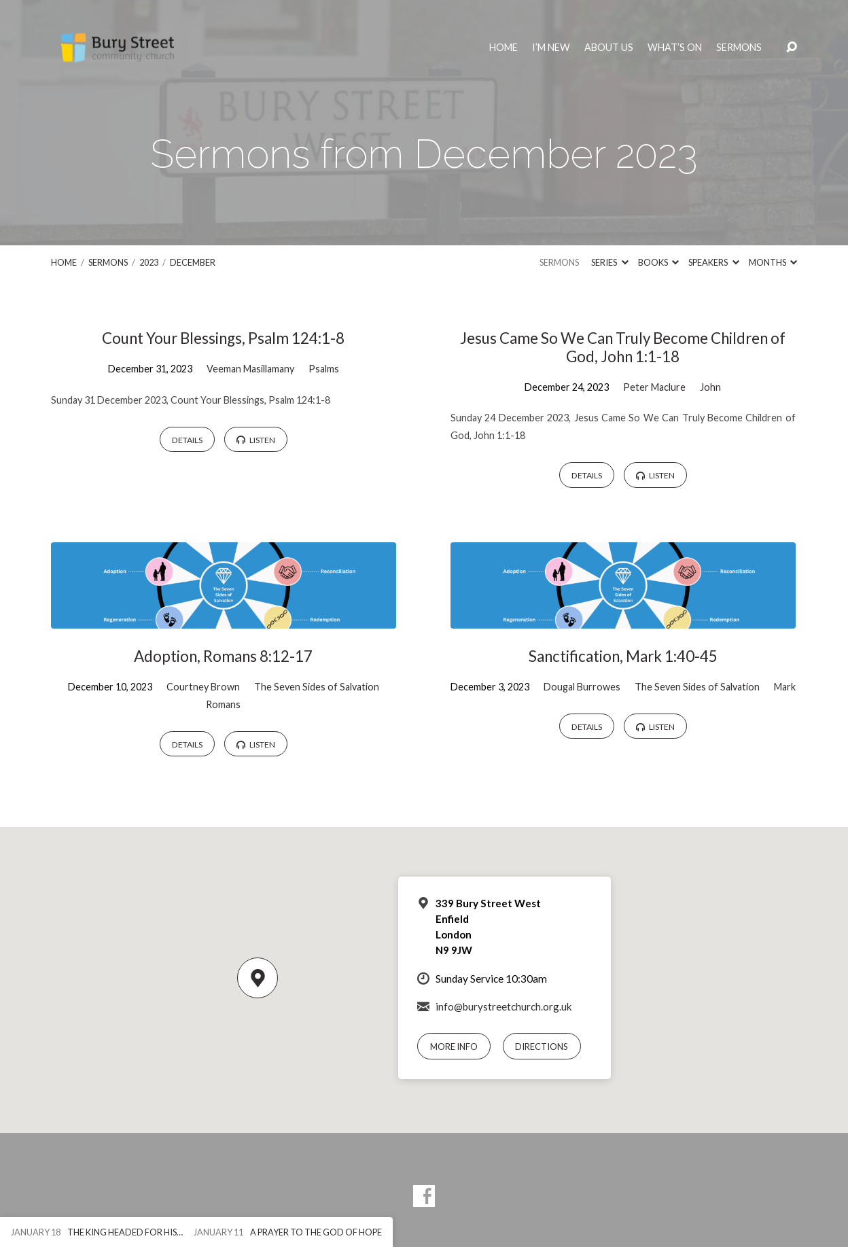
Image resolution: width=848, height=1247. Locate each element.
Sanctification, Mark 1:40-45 (623, 656)
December (192, 262)
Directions (541, 1046)
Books (658, 262)
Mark (785, 686)
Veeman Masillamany (250, 368)
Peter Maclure (654, 387)
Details (187, 440)
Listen (255, 440)
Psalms (323, 368)
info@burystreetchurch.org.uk (504, 1006)
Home (503, 47)
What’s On (675, 47)
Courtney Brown (203, 686)
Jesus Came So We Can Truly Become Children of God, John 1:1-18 (622, 347)
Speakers (713, 262)
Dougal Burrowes (582, 686)
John (710, 387)
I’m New (551, 47)
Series (609, 262)
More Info (454, 1046)
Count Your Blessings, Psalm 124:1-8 (223, 338)
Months (773, 262)
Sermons (739, 47)
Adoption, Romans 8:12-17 (223, 656)
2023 (148, 262)
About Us (608, 47)
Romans (223, 704)
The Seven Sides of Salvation (316, 686)
